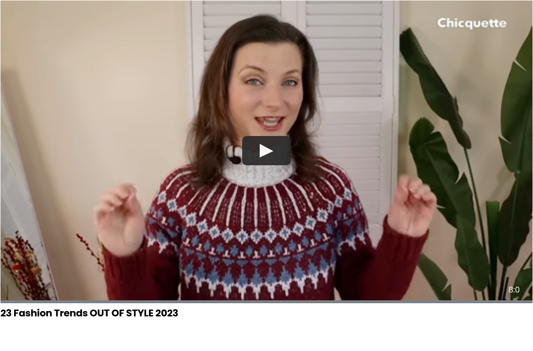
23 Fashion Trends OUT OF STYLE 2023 (89, 313)
